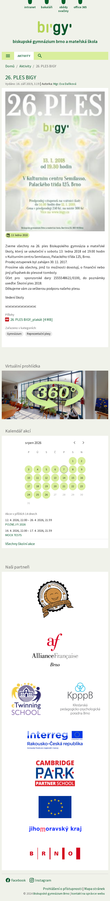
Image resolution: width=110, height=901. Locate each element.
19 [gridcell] (46, 486)
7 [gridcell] (64, 469)
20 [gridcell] (55, 486)
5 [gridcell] (46, 469)
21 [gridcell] (64, 486)
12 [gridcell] (46, 477)
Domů (10, 66)
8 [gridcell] (72, 469)
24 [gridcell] (28, 494)
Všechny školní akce (20, 543)
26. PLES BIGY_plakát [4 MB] (28, 319)
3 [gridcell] (28, 469)
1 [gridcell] (72, 461)
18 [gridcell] (37, 486)
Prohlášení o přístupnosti (62, 888)
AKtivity (24, 56)
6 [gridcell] (55, 469)
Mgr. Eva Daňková (64, 84)
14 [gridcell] (64, 477)
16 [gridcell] (81, 477)
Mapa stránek (94, 888)
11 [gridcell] (37, 477)
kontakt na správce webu (88, 893)
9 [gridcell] (81, 469)
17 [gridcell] (28, 486)
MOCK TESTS (13, 535)
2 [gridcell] (81, 461)
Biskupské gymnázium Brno (51, 893)
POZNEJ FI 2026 (15, 524)
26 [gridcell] (46, 494)
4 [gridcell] (37, 469)
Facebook (15, 880)
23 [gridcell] (81, 486)
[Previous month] (74, 442)
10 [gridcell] (28, 477)
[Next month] (83, 442)
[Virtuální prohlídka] (55, 395)
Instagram (40, 880)
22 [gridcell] (72, 486)
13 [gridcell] (55, 477)
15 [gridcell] (72, 477)
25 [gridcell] (37, 494)
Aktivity (25, 66)
